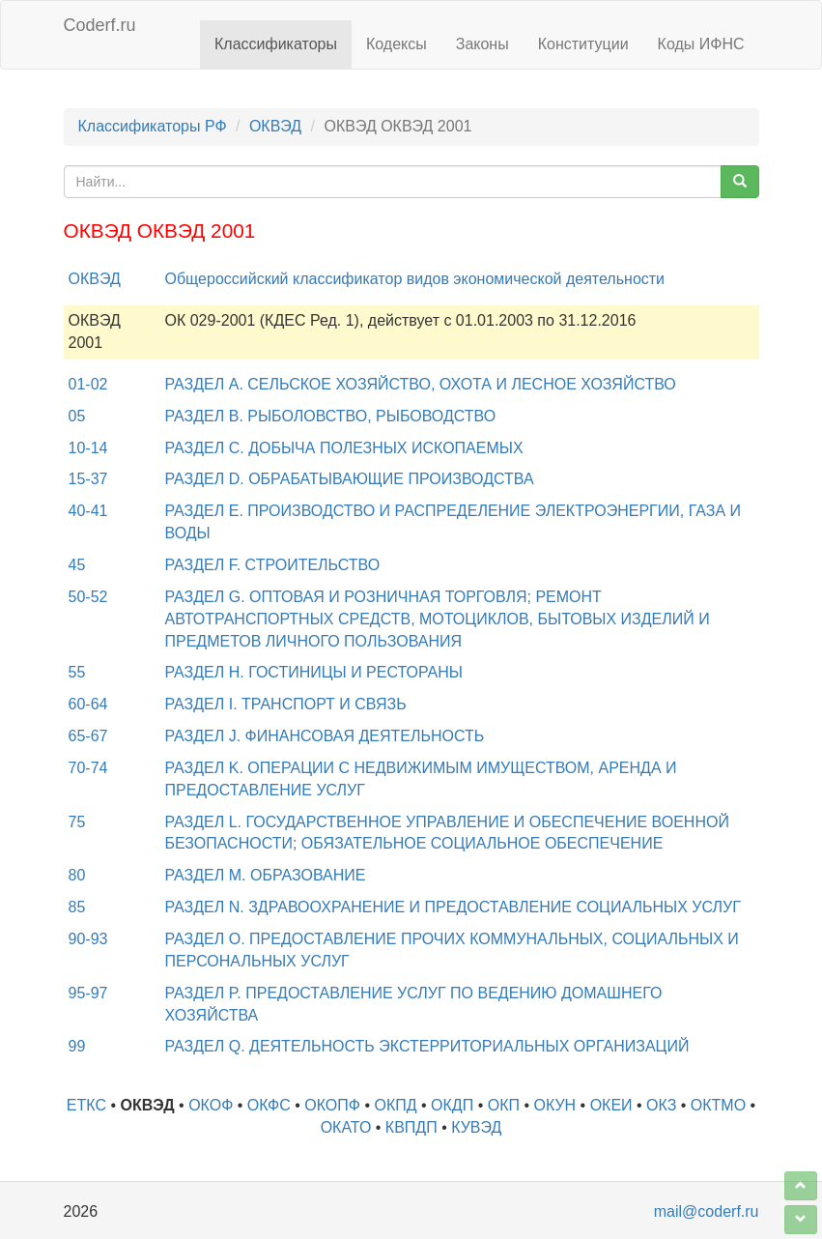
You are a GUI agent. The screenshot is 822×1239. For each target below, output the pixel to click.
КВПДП (411, 1127)
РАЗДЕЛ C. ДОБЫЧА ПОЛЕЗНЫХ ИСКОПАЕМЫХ (344, 448)
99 (77, 1046)
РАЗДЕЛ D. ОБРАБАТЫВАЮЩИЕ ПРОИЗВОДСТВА (349, 479)
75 (77, 822)
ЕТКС (86, 1105)
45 (77, 565)
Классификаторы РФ (152, 126)
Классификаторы (275, 44)
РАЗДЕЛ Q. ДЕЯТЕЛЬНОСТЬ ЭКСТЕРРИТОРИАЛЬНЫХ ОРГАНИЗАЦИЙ (427, 1046)
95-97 (88, 993)
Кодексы (396, 44)
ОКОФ (210, 1105)
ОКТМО (718, 1105)
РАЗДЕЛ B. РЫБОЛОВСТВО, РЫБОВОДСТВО (330, 416)
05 (77, 416)
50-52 (88, 597)
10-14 (88, 448)
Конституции (583, 44)
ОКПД (395, 1105)
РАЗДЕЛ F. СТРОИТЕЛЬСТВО (273, 565)
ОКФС (269, 1105)
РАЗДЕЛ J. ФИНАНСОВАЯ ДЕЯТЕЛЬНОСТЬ (325, 736)
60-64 (88, 704)
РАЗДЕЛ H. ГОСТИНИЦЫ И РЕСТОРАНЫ (314, 672)
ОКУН (554, 1105)
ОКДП (452, 1105)
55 (77, 672)
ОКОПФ (332, 1105)
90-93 (88, 939)
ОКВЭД (275, 126)
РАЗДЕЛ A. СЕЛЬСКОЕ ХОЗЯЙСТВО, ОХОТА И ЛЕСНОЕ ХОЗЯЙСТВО (420, 384)
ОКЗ (661, 1105)
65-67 (88, 736)
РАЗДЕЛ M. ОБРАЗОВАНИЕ (265, 875)
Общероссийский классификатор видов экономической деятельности (415, 279)
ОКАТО (346, 1127)
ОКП (504, 1105)
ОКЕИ (611, 1105)
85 (77, 907)
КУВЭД (476, 1127)
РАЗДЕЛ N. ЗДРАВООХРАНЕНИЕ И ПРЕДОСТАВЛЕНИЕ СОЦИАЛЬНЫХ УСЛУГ (453, 907)
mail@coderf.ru (706, 1211)
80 (77, 875)
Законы (482, 44)
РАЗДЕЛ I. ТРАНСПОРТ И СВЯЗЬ (286, 704)
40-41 (88, 511)
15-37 (88, 479)
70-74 (88, 768)
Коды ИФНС (701, 44)
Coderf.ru (100, 25)
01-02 (88, 384)
